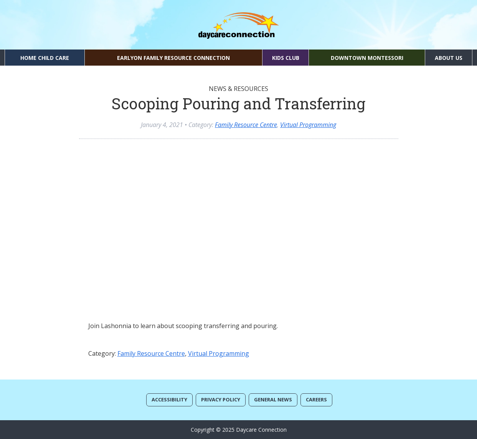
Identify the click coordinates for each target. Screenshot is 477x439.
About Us (448, 57)
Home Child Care (44, 57)
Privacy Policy (220, 399)
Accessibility (169, 399)
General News (273, 399)
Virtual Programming (308, 124)
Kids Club (285, 57)
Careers (316, 399)
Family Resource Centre (246, 124)
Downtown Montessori (367, 57)
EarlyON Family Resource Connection (173, 57)
